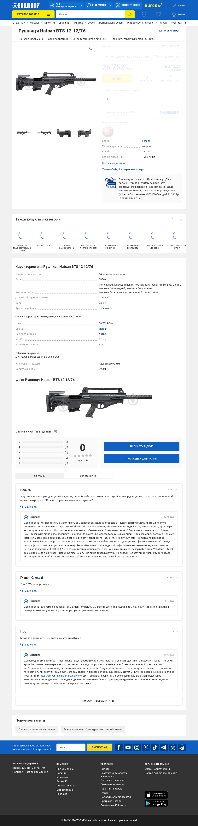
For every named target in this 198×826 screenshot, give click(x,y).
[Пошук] (130, 14)
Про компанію (65, 768)
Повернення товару (112, 784)
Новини (61, 773)
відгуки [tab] (38, 475)
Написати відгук (141, 446)
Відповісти (29, 506)
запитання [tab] (86, 475)
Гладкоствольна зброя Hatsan (37, 729)
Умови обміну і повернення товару (123, 169)
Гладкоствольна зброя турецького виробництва (93, 729)
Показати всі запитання (98, 700)
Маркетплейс (64, 789)
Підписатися (99, 747)
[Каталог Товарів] (33, 14)
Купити (117, 78)
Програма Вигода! (111, 801)
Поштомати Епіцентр (113, 805)
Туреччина (105, 308)
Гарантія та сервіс (111, 788)
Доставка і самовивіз (113, 780)
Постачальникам (66, 785)
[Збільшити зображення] (90, 49)
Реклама (61, 793)
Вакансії (61, 781)
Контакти (62, 777)
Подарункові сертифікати (116, 796)
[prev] (172, 219)
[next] (181, 219)
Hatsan (146, 140)
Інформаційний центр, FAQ (28, 767)
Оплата (105, 768)
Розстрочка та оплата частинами (114, 775)
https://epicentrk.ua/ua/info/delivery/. (61, 675)
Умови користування (157, 768)
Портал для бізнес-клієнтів (161, 773)
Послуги (105, 792)
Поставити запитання (141, 458)
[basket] (178, 14)
